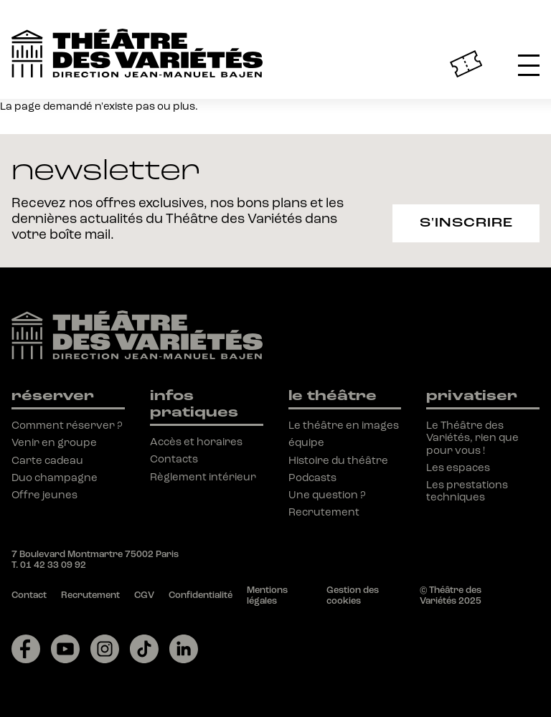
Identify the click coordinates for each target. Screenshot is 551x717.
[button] (529, 64)
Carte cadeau (47, 460)
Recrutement (323, 511)
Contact (29, 595)
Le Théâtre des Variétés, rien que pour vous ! (472, 438)
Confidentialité (200, 595)
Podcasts (312, 477)
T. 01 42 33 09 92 (48, 565)
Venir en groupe (54, 442)
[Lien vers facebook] (25, 649)
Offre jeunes (44, 494)
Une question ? (327, 494)
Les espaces (458, 467)
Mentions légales (267, 595)
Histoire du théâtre (338, 460)
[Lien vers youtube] (65, 649)
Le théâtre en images (343, 425)
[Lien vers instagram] (104, 649)
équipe (306, 442)
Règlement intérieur (203, 476)
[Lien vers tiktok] (144, 649)
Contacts (174, 458)
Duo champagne (54, 477)
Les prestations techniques (467, 490)
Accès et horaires (196, 441)
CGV (144, 595)
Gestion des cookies (352, 595)
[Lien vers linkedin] (183, 649)
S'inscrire (466, 222)
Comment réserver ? (67, 425)
